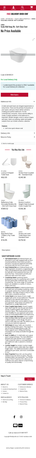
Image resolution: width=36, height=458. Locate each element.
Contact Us (4, 393)
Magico (12, 448)
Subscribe (29, 379)
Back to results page (8, 143)
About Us (4, 387)
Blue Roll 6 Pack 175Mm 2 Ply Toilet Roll (8, 235)
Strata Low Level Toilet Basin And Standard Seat (25, 235)
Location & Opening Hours (9, 389)
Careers (4, 391)
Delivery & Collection (24, 387)
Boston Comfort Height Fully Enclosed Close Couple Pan (26, 204)
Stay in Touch (6, 376)
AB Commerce (26, 448)
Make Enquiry (14, 95)
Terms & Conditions (24, 400)
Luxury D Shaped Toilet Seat (7, 174)
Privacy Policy (22, 402)
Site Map (4, 402)
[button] (33, 39)
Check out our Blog (7, 400)
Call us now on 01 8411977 (18, 433)
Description (6, 250)
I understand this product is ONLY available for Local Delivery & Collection (18, 86)
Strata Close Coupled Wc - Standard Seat (26, 174)
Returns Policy (22, 391)
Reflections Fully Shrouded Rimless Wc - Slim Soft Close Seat (9, 204)
